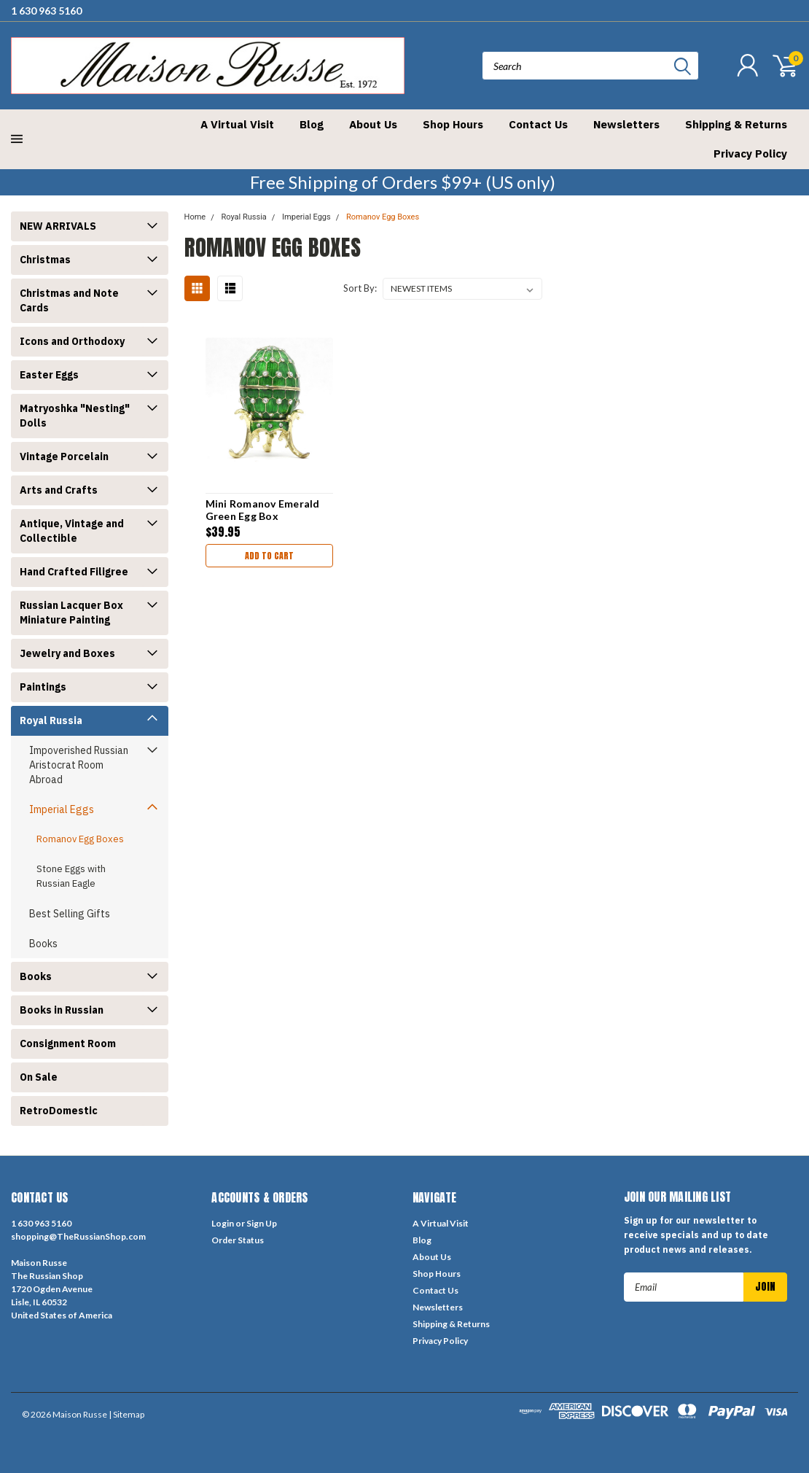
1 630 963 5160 (46, 10)
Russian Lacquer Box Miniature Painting (71, 612)
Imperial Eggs (61, 809)
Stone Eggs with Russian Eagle (71, 876)
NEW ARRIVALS (58, 226)
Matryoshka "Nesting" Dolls (75, 416)
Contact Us (538, 124)
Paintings (43, 686)
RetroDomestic (59, 1110)
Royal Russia (51, 720)
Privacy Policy (750, 153)
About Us (373, 124)
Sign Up (261, 1223)
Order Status (237, 1240)
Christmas (45, 259)
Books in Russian (61, 1010)
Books (43, 943)
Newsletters (626, 124)
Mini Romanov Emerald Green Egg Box (263, 510)
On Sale (39, 1077)
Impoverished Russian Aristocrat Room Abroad (78, 765)
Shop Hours (453, 124)
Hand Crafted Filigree (74, 571)
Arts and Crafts (59, 490)
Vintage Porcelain (64, 456)
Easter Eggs (49, 374)
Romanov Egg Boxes (80, 839)
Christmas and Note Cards (69, 300)
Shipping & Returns (736, 124)
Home (195, 217)
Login (222, 1223)
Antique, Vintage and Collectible (72, 531)
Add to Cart (269, 555)
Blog (312, 124)
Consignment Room (68, 1043)
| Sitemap (126, 1414)
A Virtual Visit (237, 124)
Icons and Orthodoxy (72, 341)
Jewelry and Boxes (67, 653)
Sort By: (360, 288)
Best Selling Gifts (69, 913)
